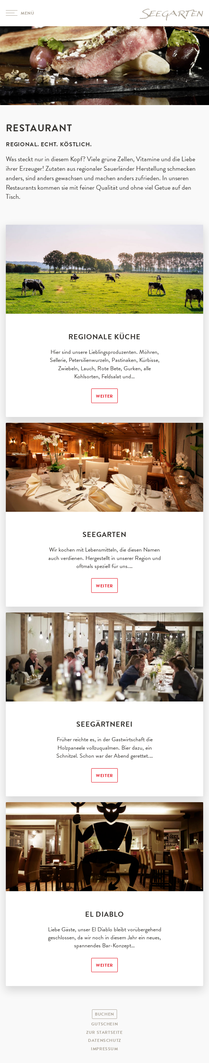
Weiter (104, 396)
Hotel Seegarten (171, 13)
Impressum (104, 1048)
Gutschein (104, 1024)
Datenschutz (104, 1040)
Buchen (104, 1014)
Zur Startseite (104, 1032)
